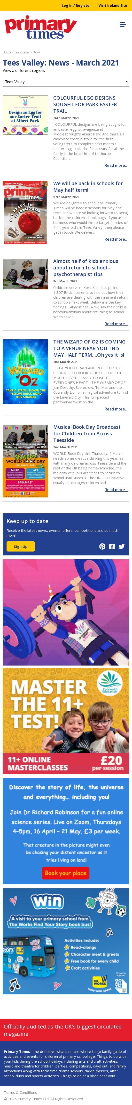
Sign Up (21, 546)
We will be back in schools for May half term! (88, 186)
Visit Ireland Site (113, 5)
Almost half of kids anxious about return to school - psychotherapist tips (85, 267)
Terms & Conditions (20, 1092)
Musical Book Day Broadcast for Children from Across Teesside (87, 433)
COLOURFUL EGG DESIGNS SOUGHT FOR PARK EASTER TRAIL (85, 104)
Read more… (116, 165)
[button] (122, 23)
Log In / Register (76, 5)
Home (7, 52)
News (36, 52)
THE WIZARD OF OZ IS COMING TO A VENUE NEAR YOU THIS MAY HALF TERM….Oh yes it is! (89, 348)
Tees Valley (22, 52)
